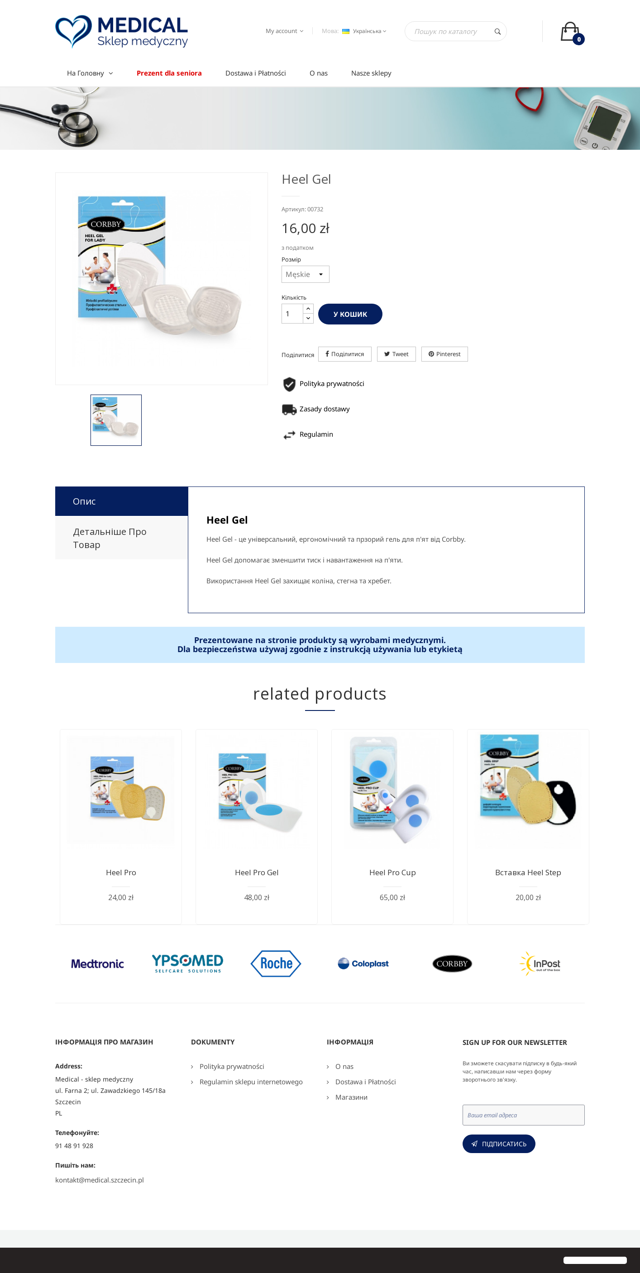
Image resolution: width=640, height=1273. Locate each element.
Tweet (400, 354)
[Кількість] (292, 314)
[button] (14, 1261)
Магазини (351, 1096)
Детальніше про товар (110, 538)
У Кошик (350, 314)
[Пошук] (455, 31)
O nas (343, 1066)
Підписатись (504, 1144)
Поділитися (347, 354)
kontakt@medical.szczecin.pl (99, 1179)
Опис (84, 501)
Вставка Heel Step (528, 872)
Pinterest (448, 354)
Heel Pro (121, 872)
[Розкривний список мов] (363, 31)
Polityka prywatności (231, 1066)
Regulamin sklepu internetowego (250, 1081)
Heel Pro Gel (257, 872)
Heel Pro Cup (392, 872)
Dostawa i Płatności (365, 1081)
